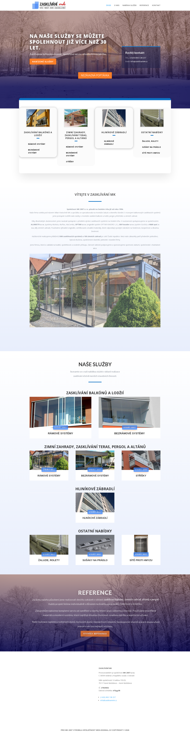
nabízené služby (43, 61)
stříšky (70, 168)
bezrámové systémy (34, 158)
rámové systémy (36, 151)
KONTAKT (156, 5)
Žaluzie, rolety (150, 148)
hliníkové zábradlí (109, 149)
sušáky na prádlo (151, 154)
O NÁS (116, 5)
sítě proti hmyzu (151, 160)
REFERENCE (144, 5)
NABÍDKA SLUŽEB (129, 5)
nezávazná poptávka (95, 75)
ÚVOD (108, 5)
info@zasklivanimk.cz (139, 61)
